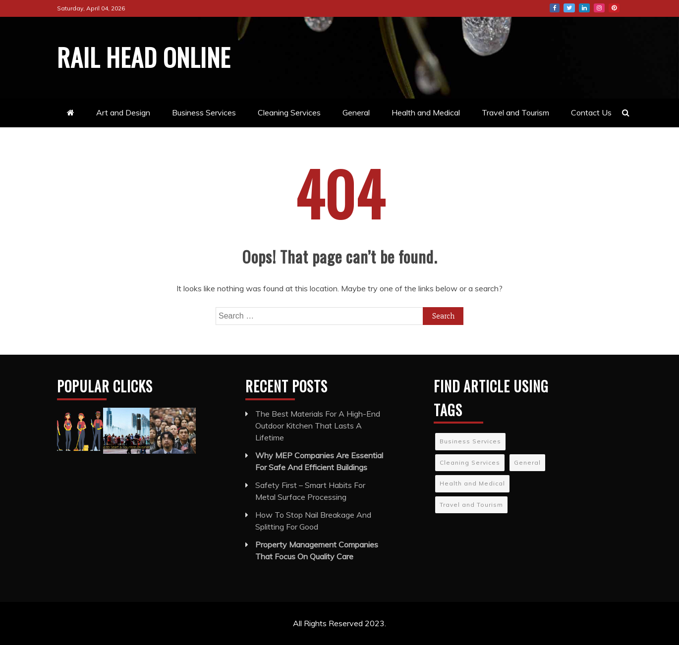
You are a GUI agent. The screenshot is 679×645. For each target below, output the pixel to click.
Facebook (555, 7)
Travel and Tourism (515, 112)
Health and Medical (426, 112)
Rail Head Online (143, 56)
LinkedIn (584, 7)
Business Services (204, 112)
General (356, 112)
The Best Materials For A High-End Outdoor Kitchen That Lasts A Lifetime (317, 425)
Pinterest (614, 7)
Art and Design (123, 112)
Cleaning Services (289, 112)
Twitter (569, 7)
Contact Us (591, 112)
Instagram (599, 7)
